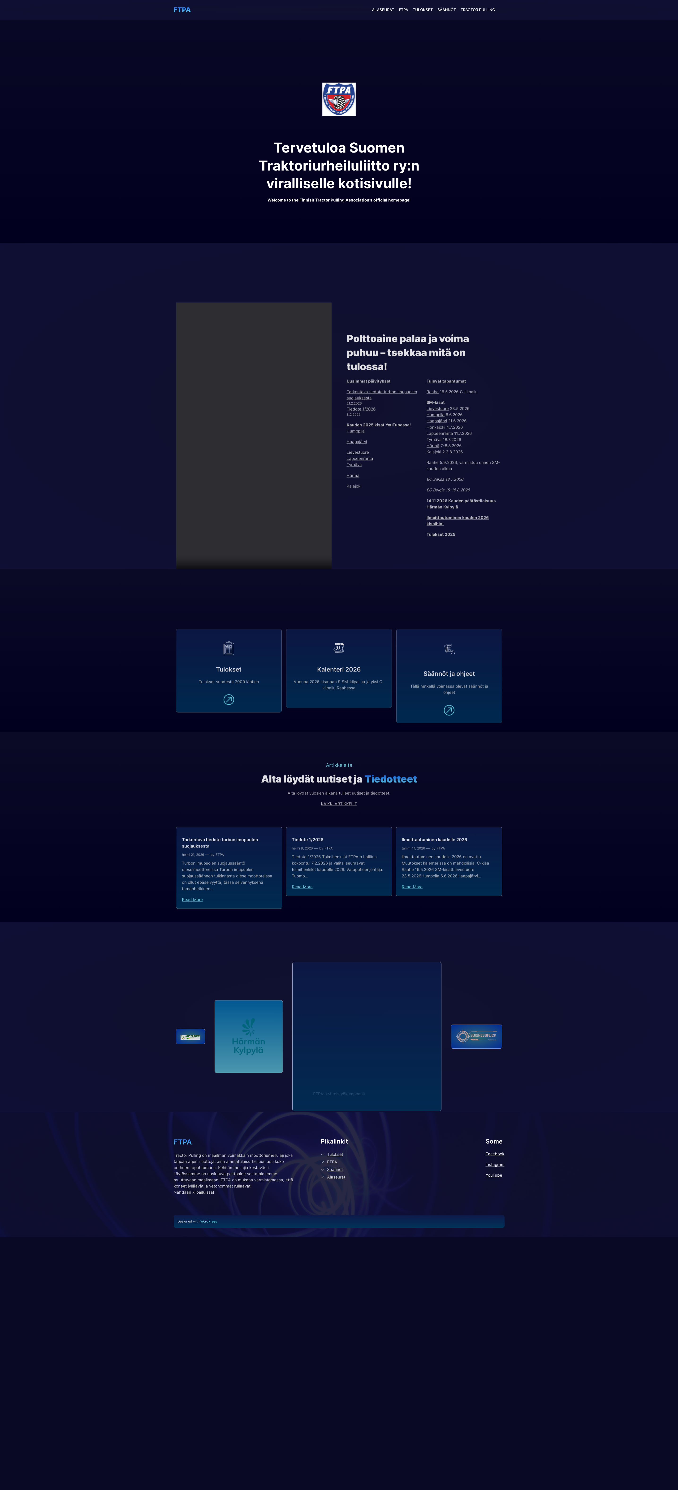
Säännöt (335, 1447)
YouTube (494, 1453)
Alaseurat (336, 1454)
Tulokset (335, 1432)
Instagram (495, 1442)
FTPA (182, 10)
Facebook (495, 1431)
